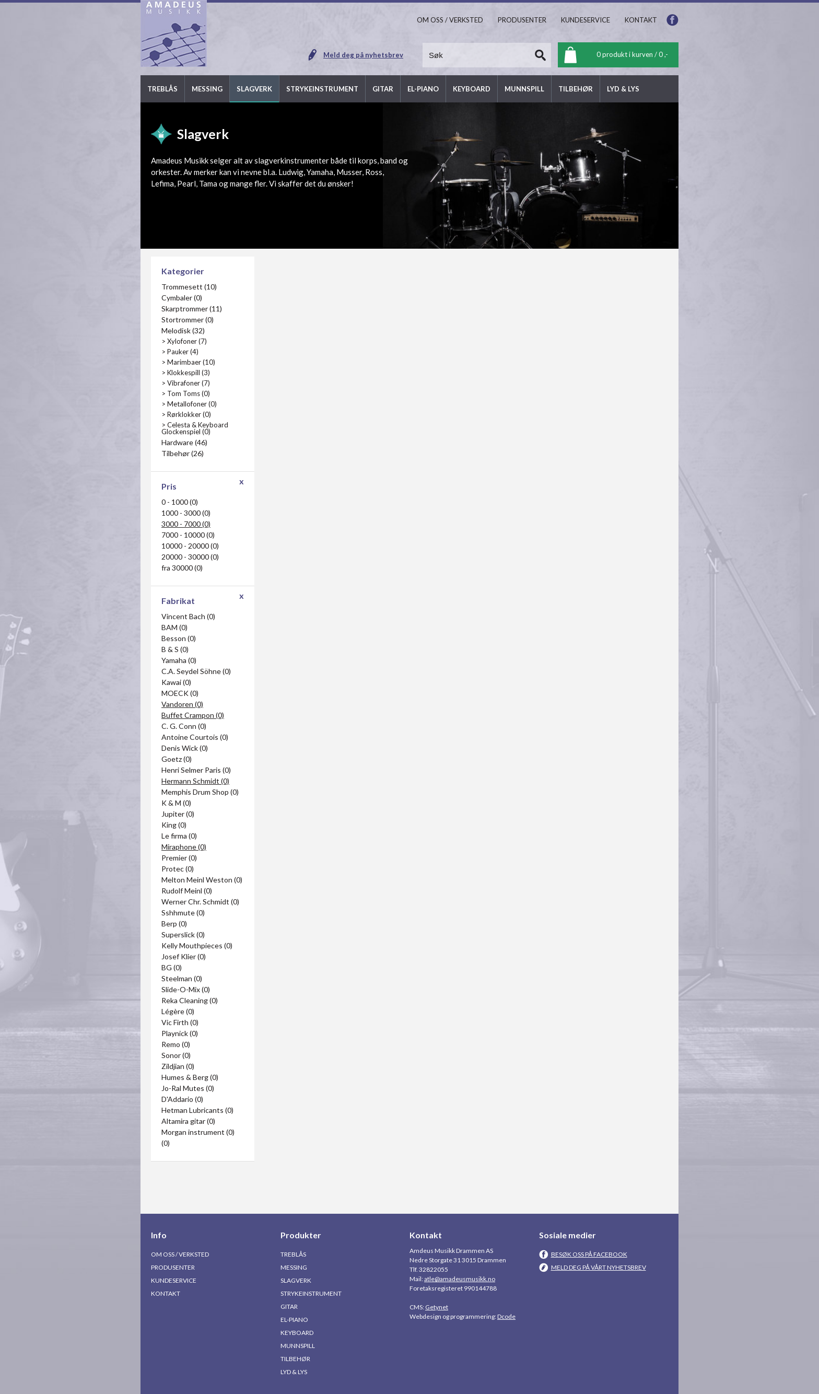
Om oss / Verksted (180, 1254)
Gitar (289, 1306)
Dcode (506, 1316)
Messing (293, 1267)
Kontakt (165, 1293)
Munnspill (297, 1346)
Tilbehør (295, 1359)
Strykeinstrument (311, 1293)
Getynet (436, 1307)
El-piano (294, 1319)
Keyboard (296, 1333)
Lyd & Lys (293, 1372)
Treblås (293, 1254)
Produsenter (173, 1267)
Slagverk (295, 1280)
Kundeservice (173, 1280)
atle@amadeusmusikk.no (459, 1279)
